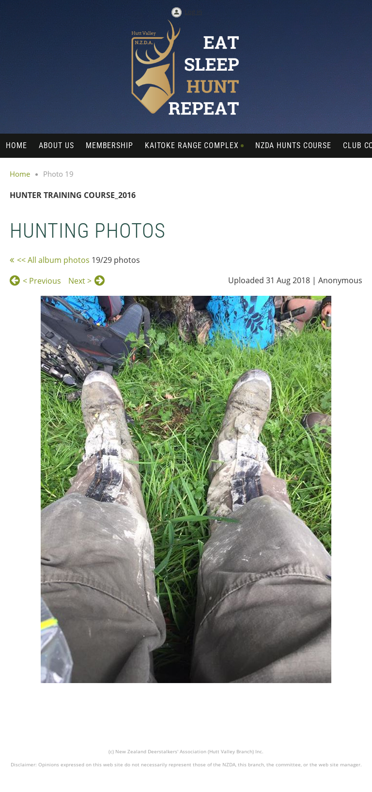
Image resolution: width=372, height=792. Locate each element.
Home (20, 174)
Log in (193, 11)
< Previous (42, 280)
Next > (80, 280)
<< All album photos (53, 260)
